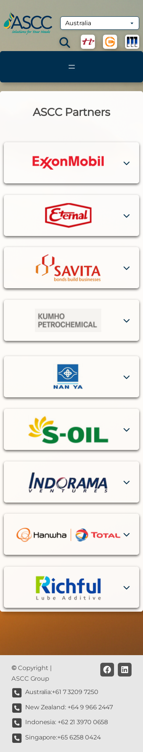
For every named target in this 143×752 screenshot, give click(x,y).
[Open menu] (71, 66)
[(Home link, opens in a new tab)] (28, 23)
